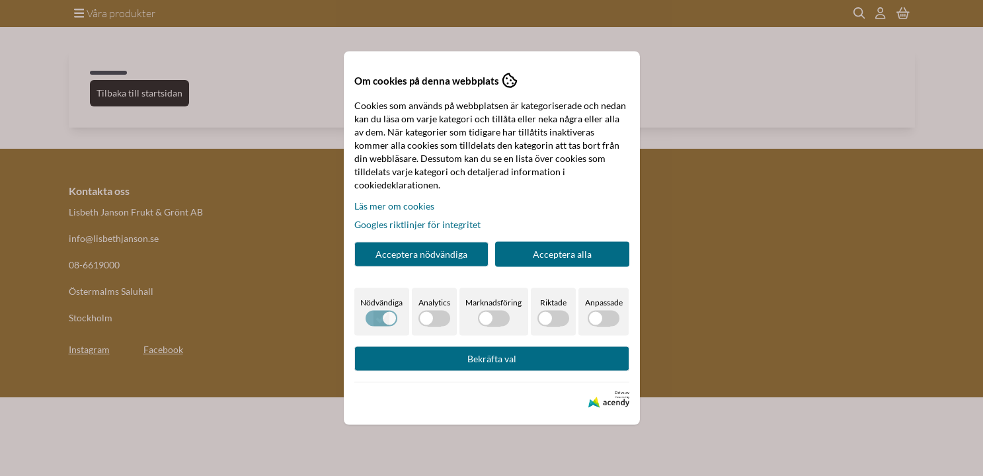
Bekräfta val (491, 358)
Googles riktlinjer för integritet (417, 224)
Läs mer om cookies (394, 206)
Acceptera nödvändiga (421, 254)
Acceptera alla (562, 254)
